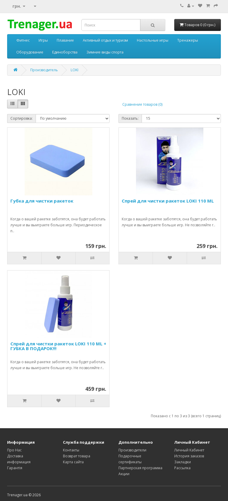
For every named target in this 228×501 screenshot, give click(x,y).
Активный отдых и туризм (105, 40)
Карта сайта (73, 461)
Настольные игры (152, 40)
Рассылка (182, 467)
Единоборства (64, 52)
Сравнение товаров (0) (142, 104)
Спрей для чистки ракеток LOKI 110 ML (168, 201)
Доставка (15, 456)
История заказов (189, 456)
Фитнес (23, 40)
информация (19, 461)
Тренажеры (187, 40)
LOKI (74, 69)
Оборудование (29, 52)
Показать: (130, 118)
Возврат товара (76, 456)
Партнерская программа (140, 467)
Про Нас (14, 450)
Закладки (182, 461)
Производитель (44, 69)
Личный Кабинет (189, 450)
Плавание (65, 40)
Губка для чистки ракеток (41, 201)
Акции (123, 473)
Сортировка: (21, 118)
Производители (132, 450)
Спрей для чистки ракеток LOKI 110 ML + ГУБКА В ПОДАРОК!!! (58, 346)
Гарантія (14, 467)
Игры (43, 40)
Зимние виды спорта (105, 52)
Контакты (71, 450)
